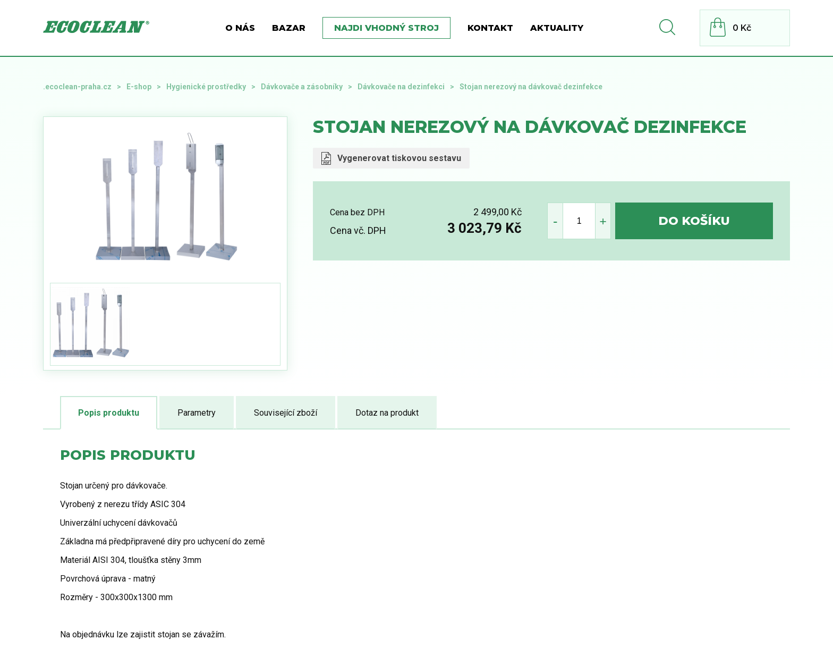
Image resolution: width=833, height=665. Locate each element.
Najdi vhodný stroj (386, 28)
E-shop (138, 86)
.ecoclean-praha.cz (77, 86)
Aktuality (556, 28)
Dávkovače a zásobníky (302, 86)
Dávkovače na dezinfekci (401, 86)
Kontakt (490, 28)
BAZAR (288, 28)
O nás (240, 28)
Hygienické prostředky (206, 86)
